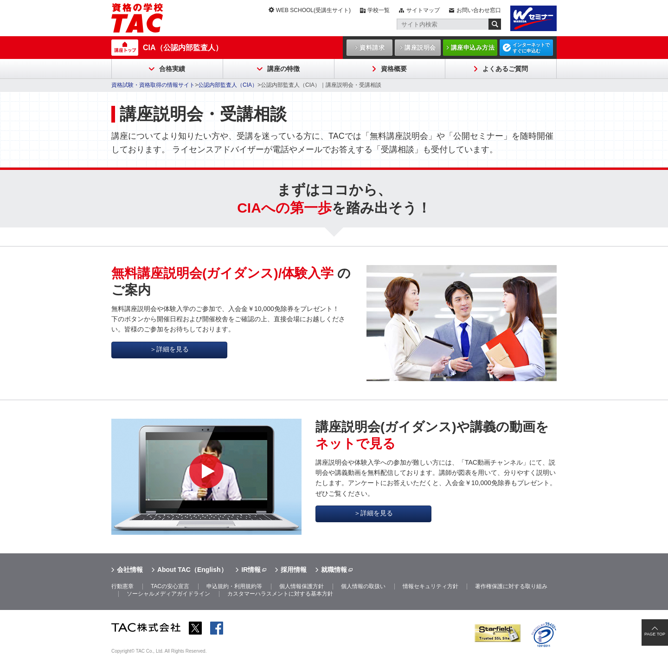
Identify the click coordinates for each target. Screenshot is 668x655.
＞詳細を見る (169, 349)
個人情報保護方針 (301, 586)
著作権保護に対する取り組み (511, 586)
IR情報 (251, 569)
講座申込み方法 (473, 47)
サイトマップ (423, 10)
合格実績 (172, 68)
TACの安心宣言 (170, 586)
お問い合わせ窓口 (478, 10)
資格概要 (394, 68)
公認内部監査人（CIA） (227, 85)
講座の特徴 (283, 68)
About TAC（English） (192, 569)
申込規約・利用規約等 (234, 586)
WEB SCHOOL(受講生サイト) (313, 10)
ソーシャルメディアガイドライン (168, 593)
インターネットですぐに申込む (531, 47)
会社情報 (130, 569)
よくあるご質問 (505, 68)
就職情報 (334, 569)
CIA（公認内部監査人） (183, 48)
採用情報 (294, 569)
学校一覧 (378, 10)
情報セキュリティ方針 (430, 586)
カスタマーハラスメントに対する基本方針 (280, 593)
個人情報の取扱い (363, 586)
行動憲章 (122, 586)
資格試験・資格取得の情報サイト (153, 85)
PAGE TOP (654, 634)
